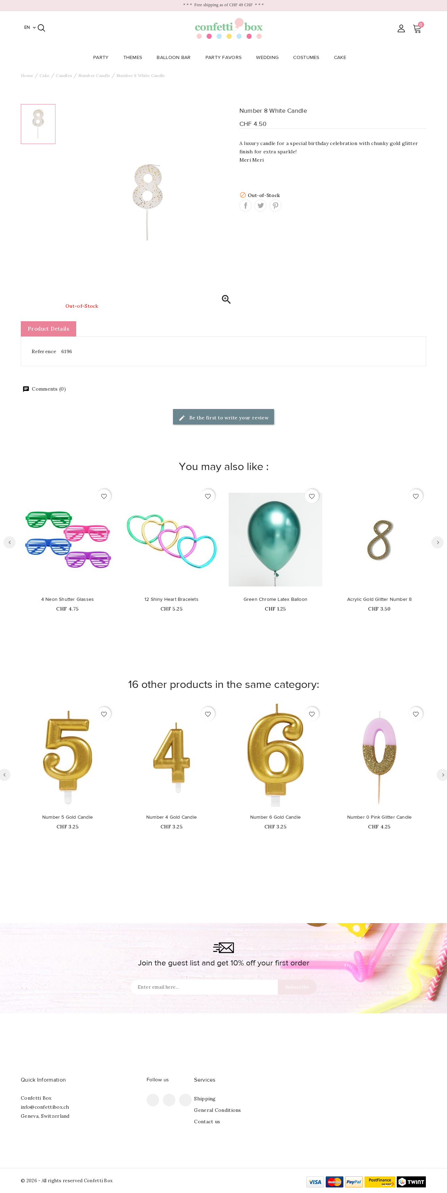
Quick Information (43, 1079)
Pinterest (275, 205)
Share (245, 205)
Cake (342, 57)
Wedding (269, 57)
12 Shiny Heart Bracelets (171, 599)
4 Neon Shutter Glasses (67, 599)
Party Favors (225, 57)
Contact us (207, 1121)
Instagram (185, 1100)
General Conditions (217, 1110)
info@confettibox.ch (45, 1107)
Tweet (260, 205)
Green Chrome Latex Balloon (275, 599)
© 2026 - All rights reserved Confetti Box (67, 1181)
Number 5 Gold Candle (67, 817)
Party (103, 57)
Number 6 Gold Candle (275, 817)
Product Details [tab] (48, 328)
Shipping (205, 1099)
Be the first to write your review (223, 418)
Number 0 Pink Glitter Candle (379, 817)
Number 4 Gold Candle (171, 817)
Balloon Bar (176, 57)
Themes (135, 57)
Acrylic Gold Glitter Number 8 (379, 599)
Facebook (153, 1100)
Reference (44, 351)
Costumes (308, 57)
